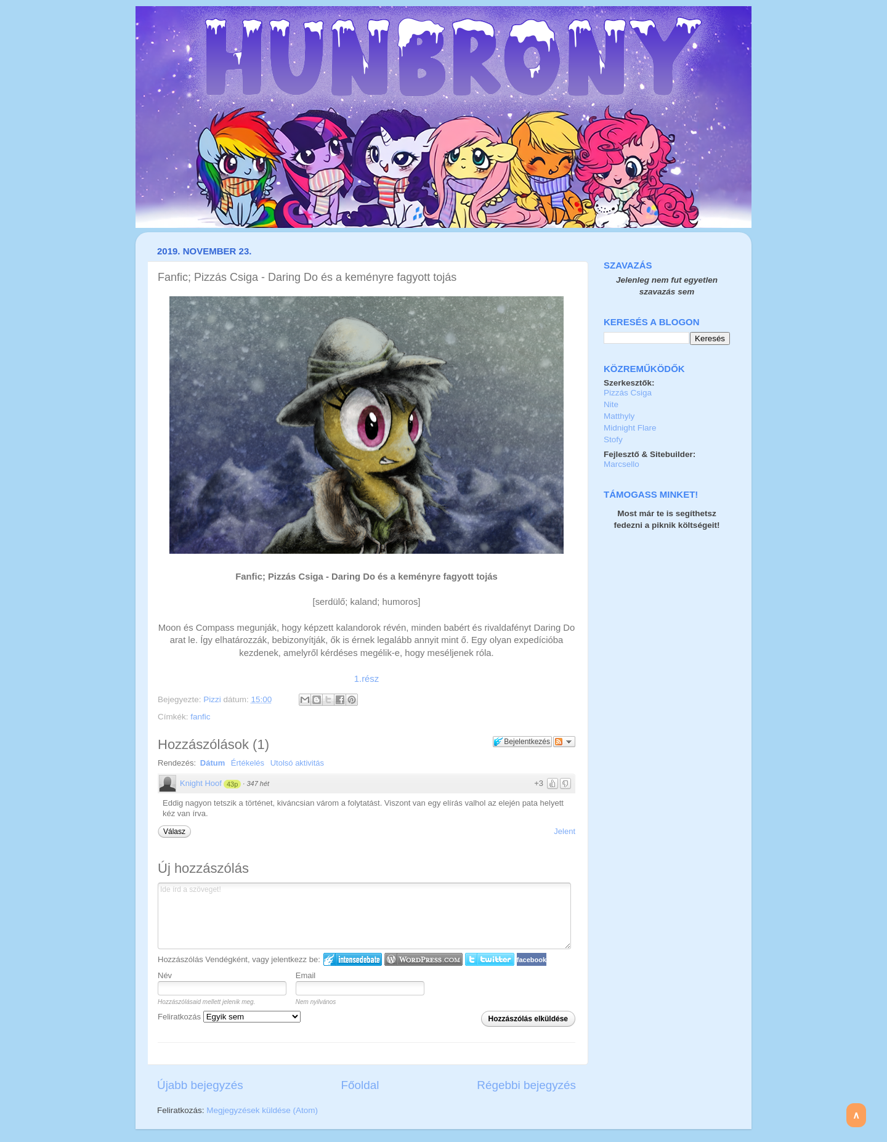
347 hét (257, 783)
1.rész (366, 679)
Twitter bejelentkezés (489, 959)
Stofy (613, 439)
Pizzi (213, 699)
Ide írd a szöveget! (364, 916)
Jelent (564, 831)
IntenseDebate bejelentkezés (352, 959)
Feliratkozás (229, 1016)
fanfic (200, 716)
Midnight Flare (630, 427)
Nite (611, 404)
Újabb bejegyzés (200, 1085)
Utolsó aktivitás (297, 762)
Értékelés (247, 762)
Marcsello (621, 464)
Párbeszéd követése (564, 741)
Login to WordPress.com (423, 959)
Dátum (212, 762)
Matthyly (619, 416)
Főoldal (360, 1085)
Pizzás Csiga (628, 392)
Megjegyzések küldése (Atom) (262, 1110)
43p (232, 784)
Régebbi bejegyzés (526, 1085)
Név (165, 975)
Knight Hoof (201, 783)
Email (306, 975)
